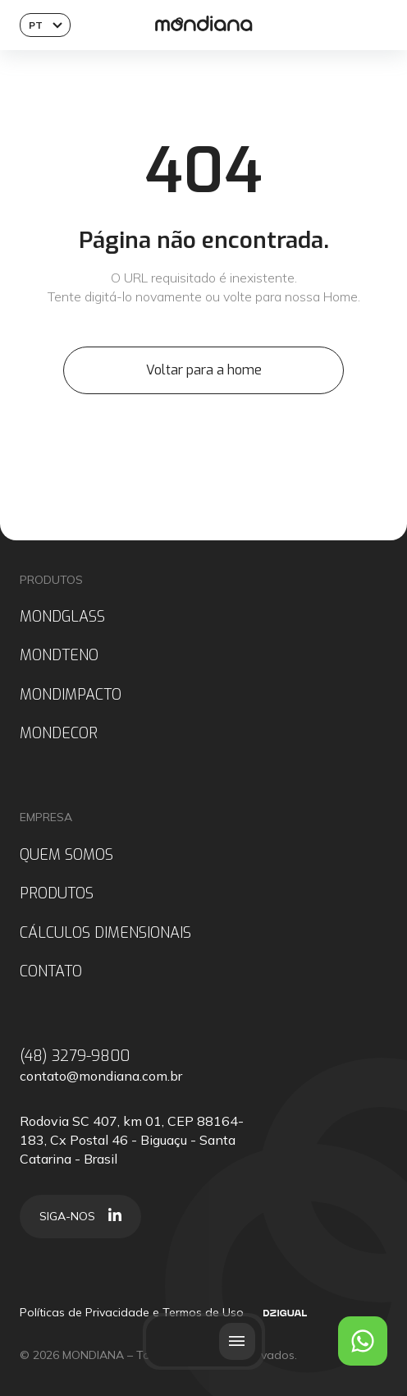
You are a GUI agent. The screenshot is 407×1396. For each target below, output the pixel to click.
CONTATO (51, 971)
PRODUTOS (57, 893)
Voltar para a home (204, 370)
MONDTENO (59, 655)
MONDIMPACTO (70, 695)
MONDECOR (59, 733)
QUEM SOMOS (66, 855)
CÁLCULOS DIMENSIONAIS (105, 933)
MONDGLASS (62, 617)
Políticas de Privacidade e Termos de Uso (132, 1312)
